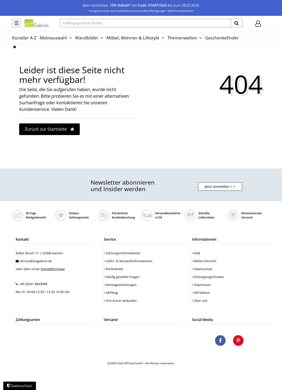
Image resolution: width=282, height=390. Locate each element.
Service (110, 239)
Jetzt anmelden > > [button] (220, 186)
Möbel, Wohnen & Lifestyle (132, 38)
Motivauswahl (53, 38)
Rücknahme (113, 269)
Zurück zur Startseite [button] (49, 129)
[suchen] (236, 23)
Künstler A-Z (24, 38)
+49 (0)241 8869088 (33, 284)
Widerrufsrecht (204, 261)
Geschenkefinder (222, 38)
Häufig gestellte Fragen (122, 277)
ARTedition (201, 293)
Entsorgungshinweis (208, 277)
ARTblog (111, 293)
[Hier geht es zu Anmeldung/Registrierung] (258, 23)
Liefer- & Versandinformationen (128, 261)
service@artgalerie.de (36, 261)
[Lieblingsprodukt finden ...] (145, 23)
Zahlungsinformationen (122, 253)
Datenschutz (202, 269)
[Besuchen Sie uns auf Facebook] (220, 341)
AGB (196, 253)
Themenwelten (182, 38)
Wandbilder (86, 38)
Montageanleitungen (120, 285)
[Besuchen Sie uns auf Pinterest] (238, 341)
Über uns (200, 300)
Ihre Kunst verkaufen (120, 300)
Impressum (201, 285)
